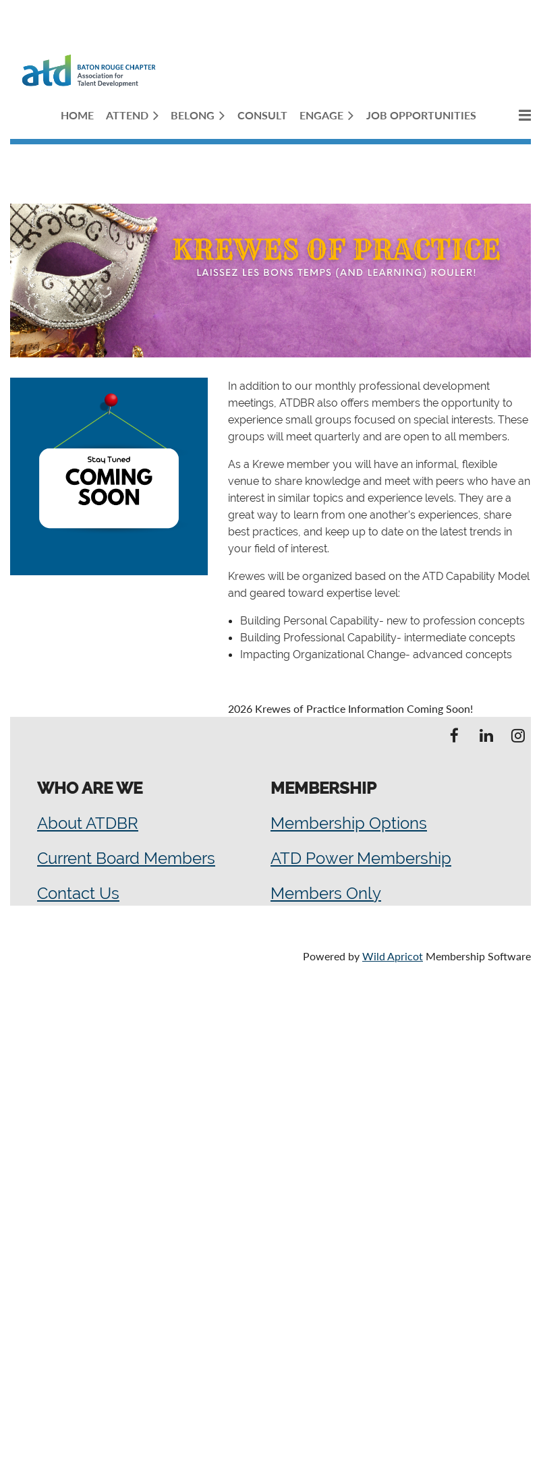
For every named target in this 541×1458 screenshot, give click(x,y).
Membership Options (348, 823)
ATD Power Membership (360, 858)
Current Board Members (126, 858)
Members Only (325, 893)
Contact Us (78, 893)
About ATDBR (87, 823)
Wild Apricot (392, 956)
